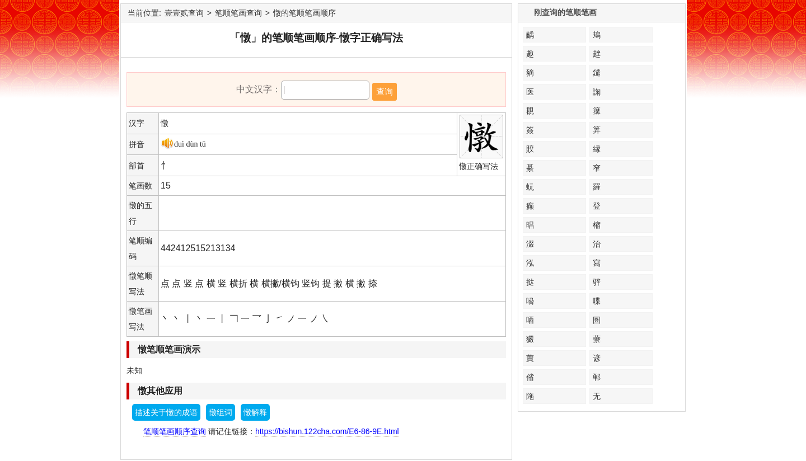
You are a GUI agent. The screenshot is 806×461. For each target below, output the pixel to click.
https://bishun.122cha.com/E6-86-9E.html (327, 431)
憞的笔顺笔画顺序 (304, 12)
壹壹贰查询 (184, 12)
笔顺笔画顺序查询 (174, 431)
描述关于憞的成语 (166, 412)
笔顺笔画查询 (238, 12)
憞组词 (220, 412)
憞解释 (255, 412)
